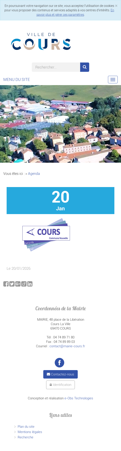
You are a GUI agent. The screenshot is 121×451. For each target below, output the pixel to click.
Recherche (25, 437)
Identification (60, 385)
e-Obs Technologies (78, 398)
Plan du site (26, 427)
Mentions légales (30, 432)
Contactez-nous (60, 374)
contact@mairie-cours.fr (67, 346)
